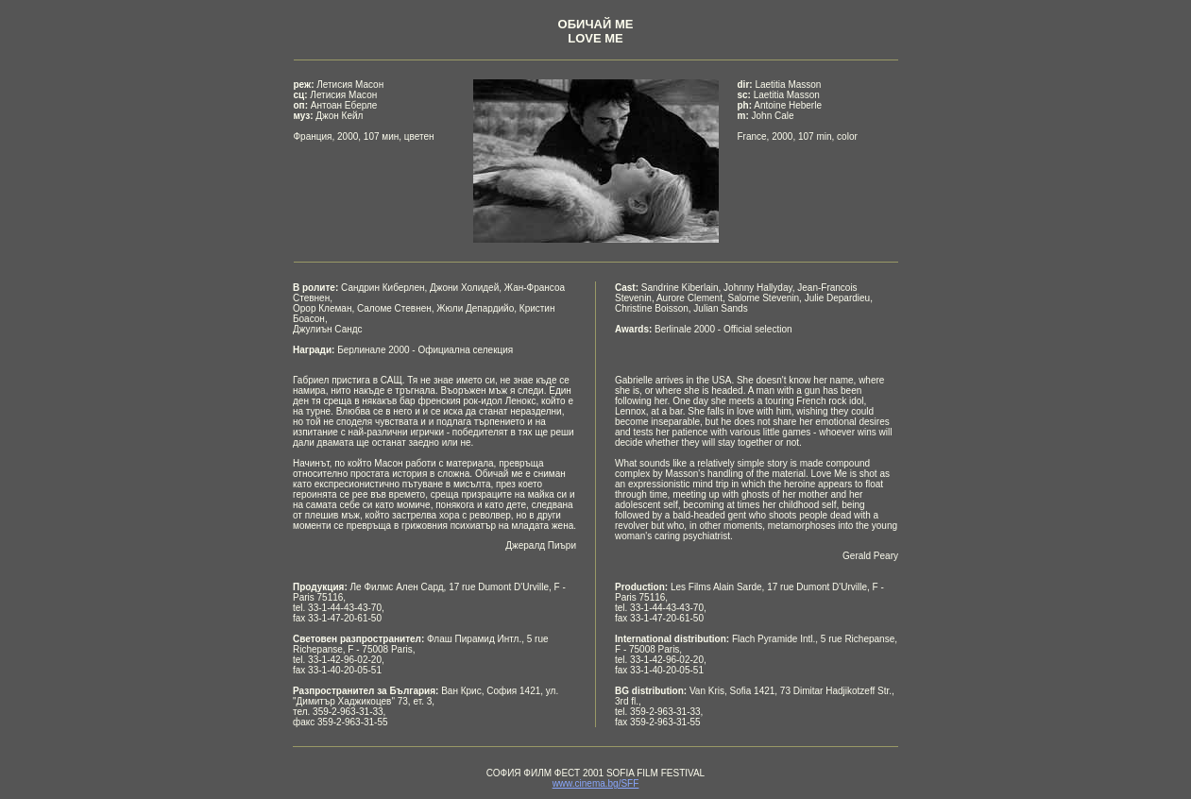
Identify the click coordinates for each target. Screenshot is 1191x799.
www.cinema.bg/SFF (596, 783)
